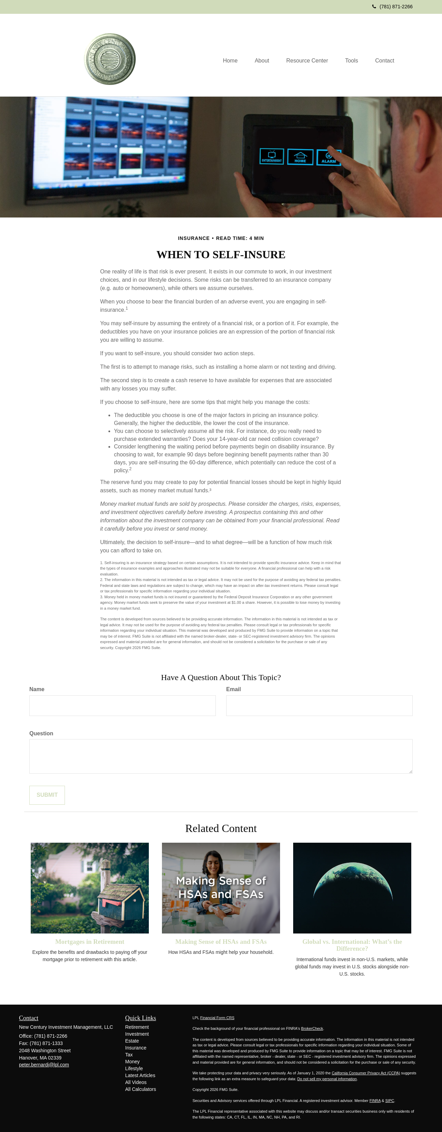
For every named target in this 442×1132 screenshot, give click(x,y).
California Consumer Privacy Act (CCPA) (366, 1073)
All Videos (136, 1082)
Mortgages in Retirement (89, 941)
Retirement (137, 1027)
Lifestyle (134, 1068)
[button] (261, 60)
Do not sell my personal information (327, 1079)
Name (37, 689)
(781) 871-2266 (392, 6)
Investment (137, 1034)
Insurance (135, 1048)
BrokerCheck (312, 1028)
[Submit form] (47, 795)
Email (233, 689)
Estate (132, 1041)
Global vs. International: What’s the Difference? (352, 945)
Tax (129, 1054)
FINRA (375, 1101)
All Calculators (140, 1089)
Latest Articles (140, 1075)
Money (132, 1061)
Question (41, 733)
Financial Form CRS (217, 1018)
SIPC (389, 1101)
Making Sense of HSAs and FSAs (221, 941)
